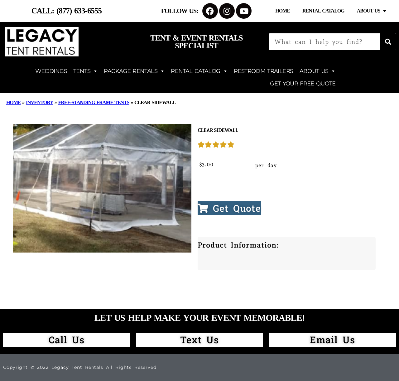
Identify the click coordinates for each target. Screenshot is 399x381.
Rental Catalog (323, 10)
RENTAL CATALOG (199, 71)
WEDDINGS (51, 71)
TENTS (85, 71)
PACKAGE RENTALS (134, 71)
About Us (371, 11)
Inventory (39, 102)
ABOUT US (318, 71)
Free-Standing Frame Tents (93, 102)
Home (282, 10)
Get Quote (229, 208)
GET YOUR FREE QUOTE (302, 83)
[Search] (388, 41)
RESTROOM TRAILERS (263, 71)
